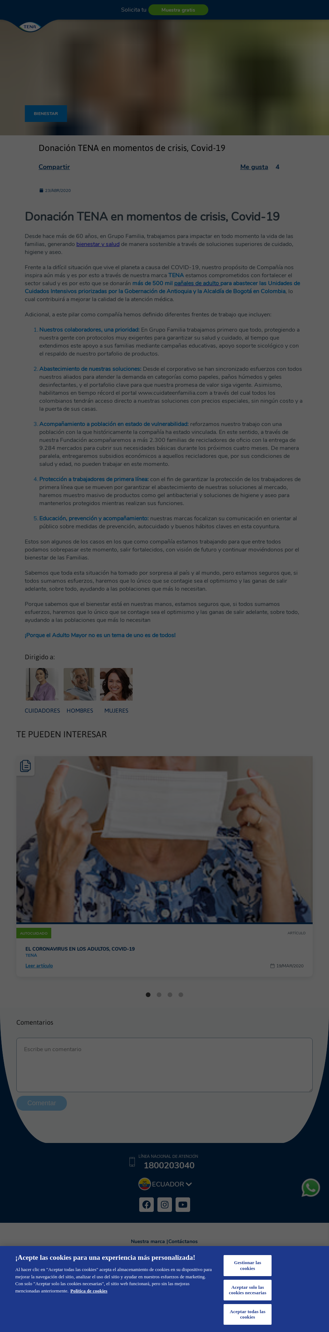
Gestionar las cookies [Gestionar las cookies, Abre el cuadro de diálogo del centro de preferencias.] (247, 1265)
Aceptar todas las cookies (247, 1314)
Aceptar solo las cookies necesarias (247, 1290)
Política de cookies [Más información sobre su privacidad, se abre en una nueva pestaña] (89, 1291)
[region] (164, 1289)
